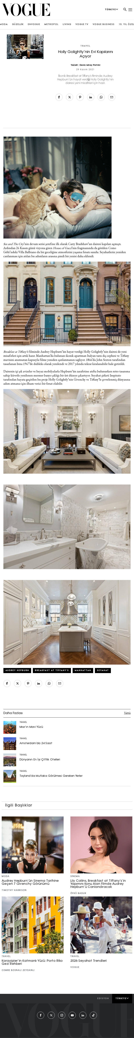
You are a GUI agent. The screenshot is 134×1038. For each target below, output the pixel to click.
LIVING (67, 24)
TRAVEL (85, 46)
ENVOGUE (34, 24)
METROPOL (51, 24)
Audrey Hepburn (17, 671)
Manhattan (83, 671)
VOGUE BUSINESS (104, 24)
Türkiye (122, 998)
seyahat (103, 671)
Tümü (127, 713)
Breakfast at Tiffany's (52, 671)
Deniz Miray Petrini (90, 65)
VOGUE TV (82, 24)
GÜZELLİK (18, 24)
